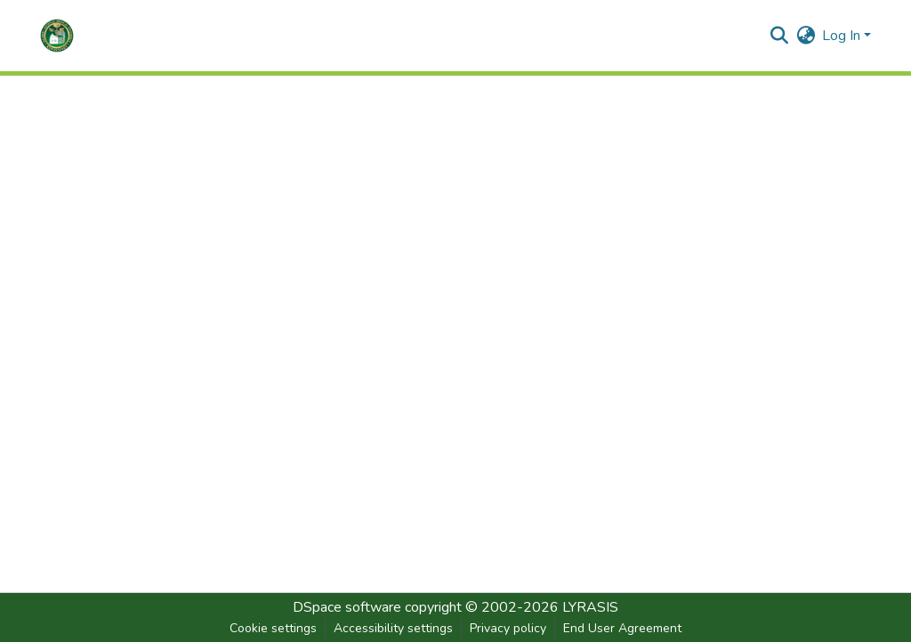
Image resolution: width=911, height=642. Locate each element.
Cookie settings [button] (273, 628)
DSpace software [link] (347, 607)
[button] (57, 35)
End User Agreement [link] (622, 628)
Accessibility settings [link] (393, 628)
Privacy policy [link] (508, 628)
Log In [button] (843, 35)
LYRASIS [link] (590, 607)
